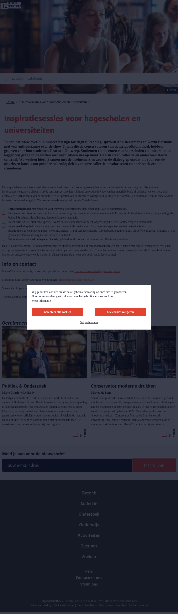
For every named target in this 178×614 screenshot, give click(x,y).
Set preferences (89, 322)
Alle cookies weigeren (120, 312)
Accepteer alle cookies (57, 312)
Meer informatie (41, 300)
